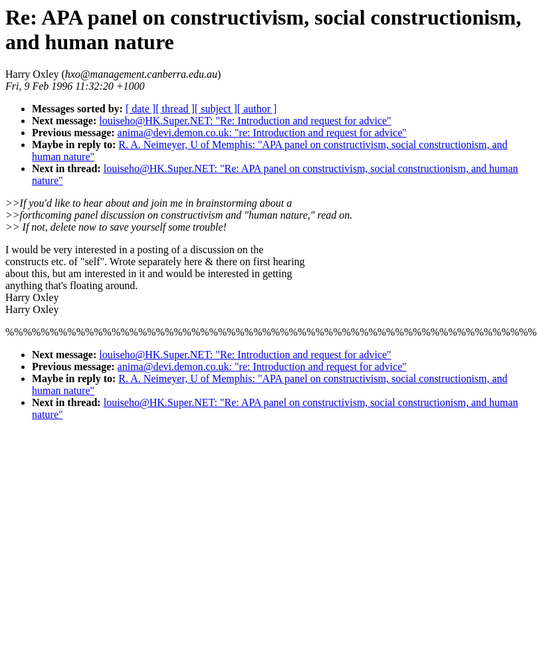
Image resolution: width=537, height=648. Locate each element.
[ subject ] (216, 108)
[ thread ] (175, 108)
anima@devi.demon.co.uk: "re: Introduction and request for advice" (262, 132)
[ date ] (141, 108)
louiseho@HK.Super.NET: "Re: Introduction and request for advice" (245, 120)
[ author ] (257, 108)
